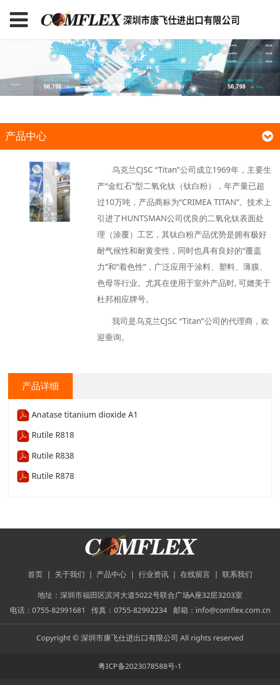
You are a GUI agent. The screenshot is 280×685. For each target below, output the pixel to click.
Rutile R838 (45, 455)
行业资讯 (154, 574)
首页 (35, 574)
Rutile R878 (45, 475)
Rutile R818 (45, 434)
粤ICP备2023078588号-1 (139, 666)
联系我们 (237, 574)
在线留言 (195, 574)
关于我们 (70, 574)
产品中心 (111, 574)
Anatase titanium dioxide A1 (77, 414)
